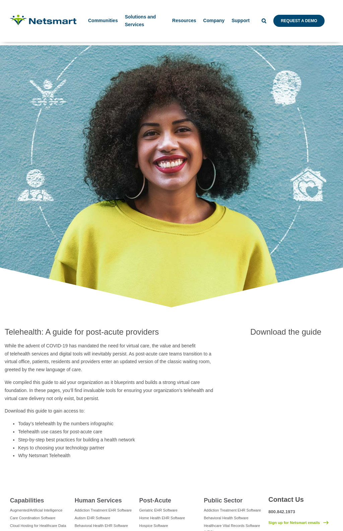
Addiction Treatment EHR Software (103, 510)
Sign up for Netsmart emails (294, 523)
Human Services (98, 500)
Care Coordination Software (33, 518)
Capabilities (27, 500)
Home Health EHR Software (162, 518)
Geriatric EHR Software (158, 510)
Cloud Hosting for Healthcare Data (38, 526)
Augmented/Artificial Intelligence (36, 510)
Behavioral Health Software (226, 518)
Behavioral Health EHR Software (101, 526)
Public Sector (223, 500)
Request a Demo (299, 20)
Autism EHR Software (92, 518)
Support (240, 20)
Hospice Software (153, 526)
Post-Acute (155, 500)
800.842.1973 (281, 511)
